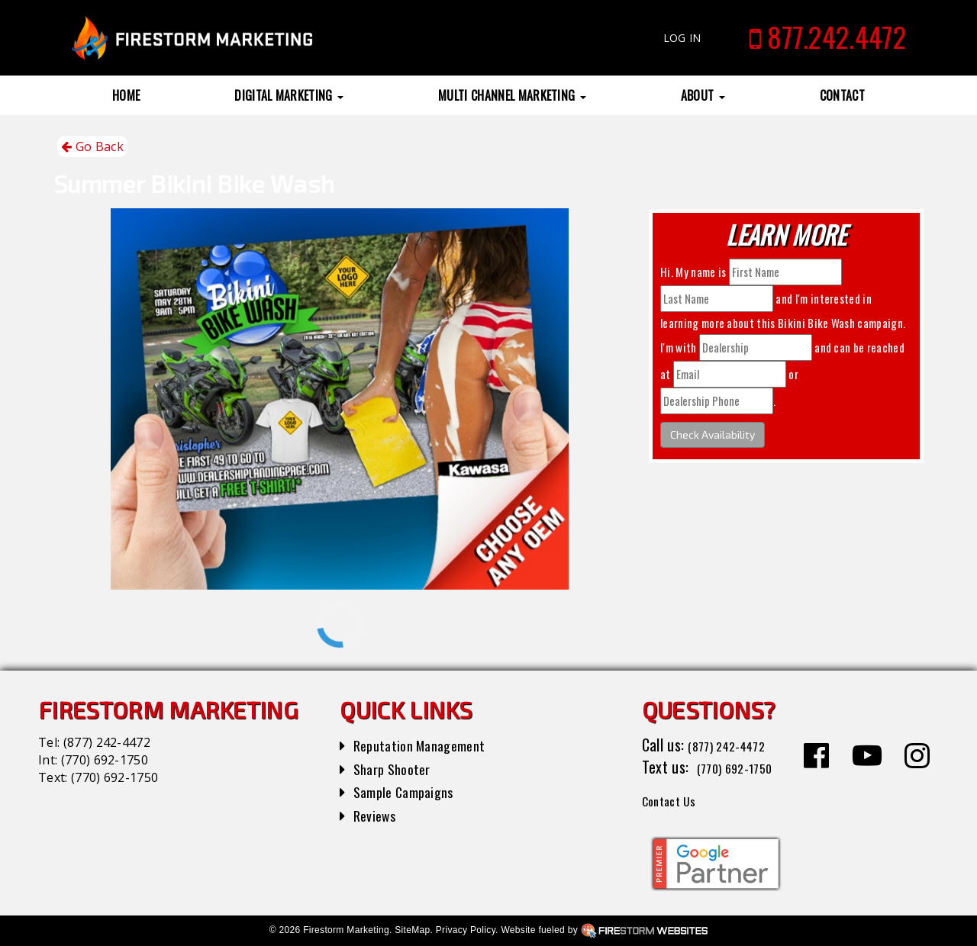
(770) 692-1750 (104, 759)
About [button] (703, 95)
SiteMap (412, 930)
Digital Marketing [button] (288, 95)
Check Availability (712, 434)
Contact (842, 95)
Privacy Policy (465, 930)
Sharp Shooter (396, 768)
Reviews (377, 814)
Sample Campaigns (409, 791)
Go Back (92, 147)
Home (126, 95)
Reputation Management (427, 744)
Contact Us (675, 799)
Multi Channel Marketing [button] (512, 95)
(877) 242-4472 (106, 742)
